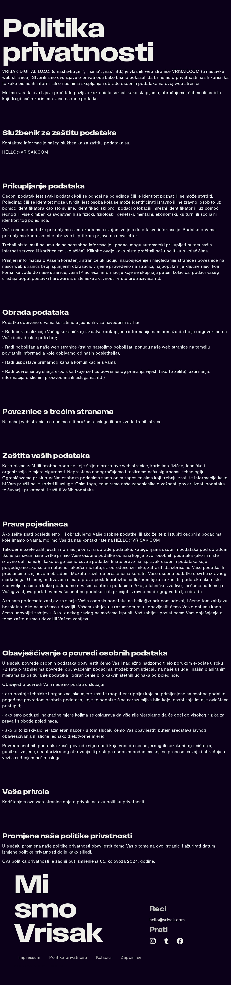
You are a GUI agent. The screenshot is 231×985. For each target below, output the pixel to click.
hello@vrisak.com (167, 919)
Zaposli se (131, 957)
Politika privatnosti (68, 957)
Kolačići (104, 957)
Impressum (29, 957)
